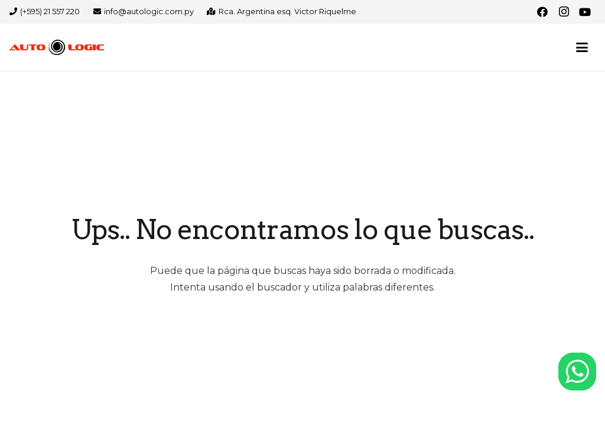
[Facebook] (542, 11)
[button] (582, 47)
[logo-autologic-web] (56, 47)
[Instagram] (563, 11)
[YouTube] (585, 11)
